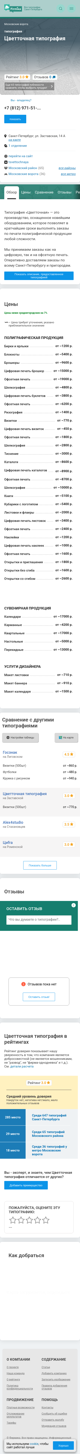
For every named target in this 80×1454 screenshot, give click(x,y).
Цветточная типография (25, 793)
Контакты (47, 1407)
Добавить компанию (54, 1373)
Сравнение (44, 192)
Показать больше (40, 865)
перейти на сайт (21, 156)
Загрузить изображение (56, 1379)
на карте (15, 140)
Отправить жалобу (53, 1419)
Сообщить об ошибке (54, 1413)
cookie (34, 1444)
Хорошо (63, 1445)
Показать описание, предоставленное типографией (39, 276)
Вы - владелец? (21, 100)
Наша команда (16, 1373)
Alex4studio (13, 822)
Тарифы (11, 1422)
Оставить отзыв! (38, 997)
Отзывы (64, 192)
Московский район (23, 168)
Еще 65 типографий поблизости (29, 86)
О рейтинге (13, 1379)
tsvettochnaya (19, 162)
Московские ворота (23, 174)
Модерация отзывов (54, 1426)
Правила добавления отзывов (54, 1387)
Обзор (11, 192)
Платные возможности (21, 1407)
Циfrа (8, 842)
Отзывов (42, 77)
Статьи (46, 1367)
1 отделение (18, 146)
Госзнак (10, 752)
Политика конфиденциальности (20, 1387)
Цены (26, 192)
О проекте (13, 1367)
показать (15, 119)
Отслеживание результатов (15, 1415)
